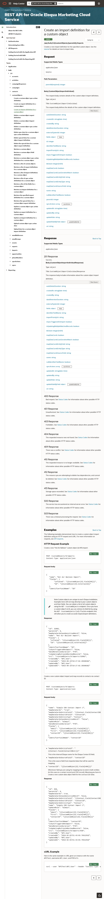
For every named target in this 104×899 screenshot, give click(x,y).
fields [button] (60, 137)
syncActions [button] (66, 204)
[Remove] (55, 3)
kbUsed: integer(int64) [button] (54, 164)
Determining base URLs (16, 45)
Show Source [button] (94, 110)
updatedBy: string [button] (52, 213)
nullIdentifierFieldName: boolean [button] (58, 195)
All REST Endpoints (14, 34)
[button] (10, 3)
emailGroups (16, 239)
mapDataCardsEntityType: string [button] (58, 182)
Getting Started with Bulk (17, 55)
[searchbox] (76, 4)
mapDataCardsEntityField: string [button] (58, 177)
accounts (15, 76)
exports (14, 246)
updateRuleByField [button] (74, 222)
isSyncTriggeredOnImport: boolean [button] (59, 155)
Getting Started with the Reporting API (21, 59)
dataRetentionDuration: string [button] (57, 128)
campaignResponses (19, 84)
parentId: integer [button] (52, 199)
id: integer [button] (50, 141)
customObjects (17, 95)
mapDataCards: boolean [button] (55, 168)
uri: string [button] (49, 226)
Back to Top (97, 238)
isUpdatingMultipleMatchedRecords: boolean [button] (62, 159)
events (14, 243)
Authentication (13, 41)
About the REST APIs (15, 30)
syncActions (16, 261)
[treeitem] (27, 111)
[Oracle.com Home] (4, 3)
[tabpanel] (23, 149)
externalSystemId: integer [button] (55, 132)
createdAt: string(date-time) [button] (56, 119)
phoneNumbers (17, 258)
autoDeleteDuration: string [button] (56, 115)
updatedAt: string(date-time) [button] (56, 208)
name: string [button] (51, 190)
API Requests (12, 48)
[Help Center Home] (19, 3)
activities (15, 80)
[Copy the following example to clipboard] (94, 553)
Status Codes (63, 399)
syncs (14, 265)
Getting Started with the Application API (22, 52)
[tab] (2, 27)
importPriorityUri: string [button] (55, 150)
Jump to (93, 40)
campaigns (16, 88)
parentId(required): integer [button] (55, 84)
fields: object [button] (51, 137)
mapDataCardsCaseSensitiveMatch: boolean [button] (62, 173)
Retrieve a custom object (22, 149)
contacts (15, 91)
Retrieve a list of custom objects (25, 164)
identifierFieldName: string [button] (56, 146)
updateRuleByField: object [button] (56, 222)
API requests (58, 539)
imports (14, 250)
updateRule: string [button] (53, 217)
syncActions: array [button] (53, 204)
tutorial (46, 49)
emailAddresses (17, 235)
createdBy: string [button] (52, 124)
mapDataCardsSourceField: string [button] (58, 186)
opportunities (17, 254)
